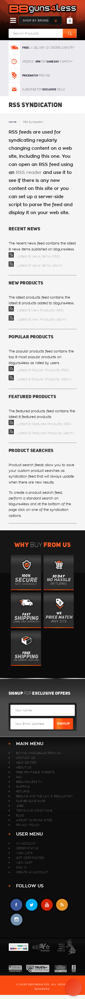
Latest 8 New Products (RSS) (36, 310)
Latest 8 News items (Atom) (36, 265)
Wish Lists (24, 853)
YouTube (46, 904)
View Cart (24, 862)
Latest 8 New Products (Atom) (37, 319)
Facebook (16, 904)
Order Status (27, 848)
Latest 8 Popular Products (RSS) (39, 370)
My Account (26, 843)
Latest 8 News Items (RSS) (34, 256)
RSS (62, 904)
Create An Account (32, 872)
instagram (16, 919)
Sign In (21, 867)
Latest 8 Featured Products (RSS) (40, 424)
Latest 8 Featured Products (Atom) (41, 433)
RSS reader (29, 172)
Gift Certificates (30, 858)
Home (12, 122)
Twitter (31, 904)
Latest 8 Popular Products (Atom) (40, 379)
